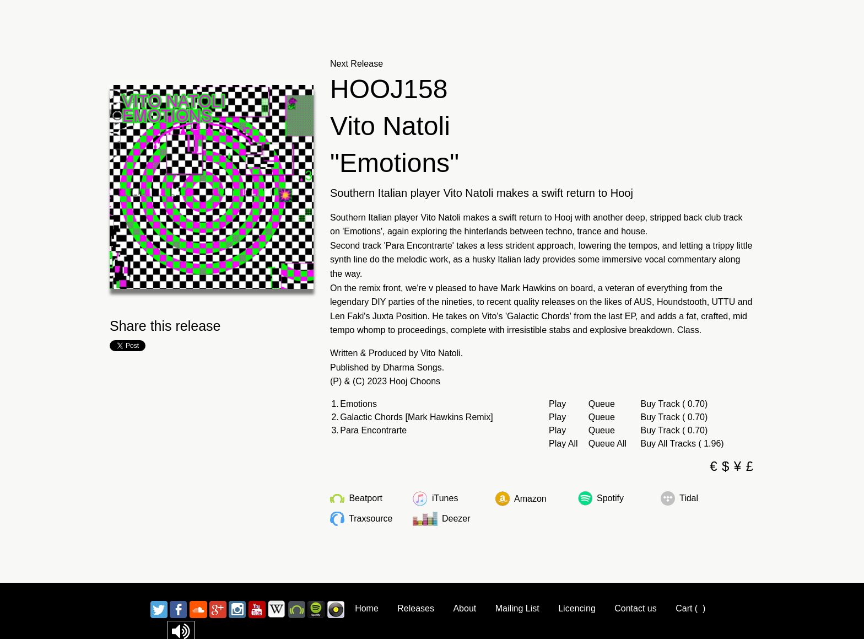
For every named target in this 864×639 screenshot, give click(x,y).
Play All (563, 443)
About (464, 608)
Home (367, 608)
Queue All (607, 443)
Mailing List (517, 608)
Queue (601, 404)
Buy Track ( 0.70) (674, 404)
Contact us (635, 608)
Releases (415, 608)
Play (557, 404)
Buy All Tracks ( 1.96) (682, 443)
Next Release (356, 63)
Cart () (690, 608)
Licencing (577, 608)
